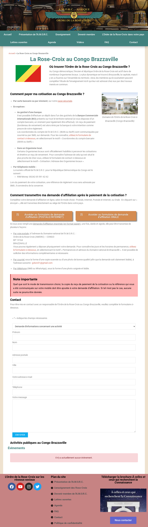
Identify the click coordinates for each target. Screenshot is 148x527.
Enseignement (63, 34)
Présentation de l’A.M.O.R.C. (33, 34)
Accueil (8, 34)
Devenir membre (86, 34)
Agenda (52, 42)
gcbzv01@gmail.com (42, 263)
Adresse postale (20, 355)
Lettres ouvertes (18, 42)
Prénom (16, 332)
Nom (14, 342)
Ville (14, 365)
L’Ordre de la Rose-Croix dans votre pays (123, 34)
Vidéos (80, 42)
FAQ (107, 42)
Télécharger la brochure (123, 479)
